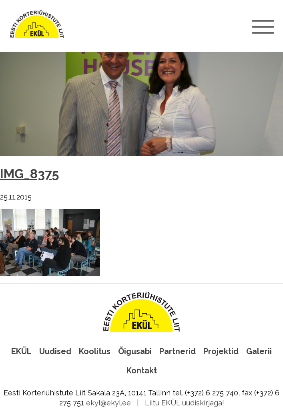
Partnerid (177, 351)
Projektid (221, 351)
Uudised (55, 351)
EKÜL (21, 351)
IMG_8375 (29, 173)
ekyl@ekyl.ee (108, 403)
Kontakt (141, 370)
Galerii (259, 351)
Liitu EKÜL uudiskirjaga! (184, 403)
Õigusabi (135, 351)
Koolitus (94, 351)
